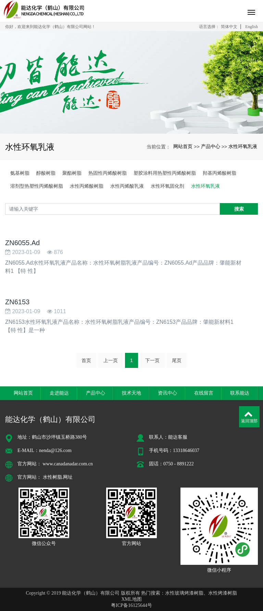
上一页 (110, 360)
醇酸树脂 (45, 173)
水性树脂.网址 (58, 477)
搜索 (239, 209)
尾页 (176, 360)
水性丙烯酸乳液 (127, 186)
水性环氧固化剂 (167, 186)
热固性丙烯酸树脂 (107, 173)
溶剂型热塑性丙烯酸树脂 (36, 186)
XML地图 (131, 599)
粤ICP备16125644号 (131, 605)
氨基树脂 (19, 173)
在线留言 (203, 393)
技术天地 (131, 393)
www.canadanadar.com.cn (68, 463)
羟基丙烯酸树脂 (219, 173)
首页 (86, 360)
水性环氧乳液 (242, 146)
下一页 (152, 360)
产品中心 (210, 146)
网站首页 (182, 146)
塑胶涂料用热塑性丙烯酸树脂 (165, 173)
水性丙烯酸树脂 (86, 186)
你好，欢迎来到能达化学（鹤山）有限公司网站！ (50, 26)
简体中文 (229, 26)
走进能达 (59, 393)
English (251, 26)
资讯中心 (167, 393)
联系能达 (239, 393)
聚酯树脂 (72, 173)
